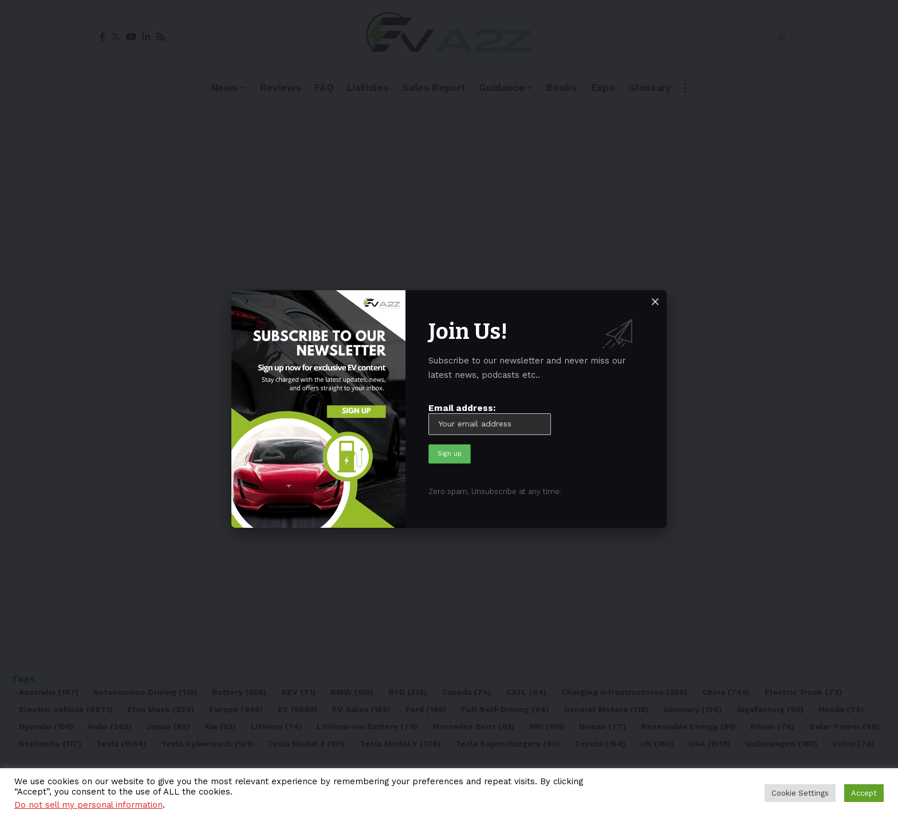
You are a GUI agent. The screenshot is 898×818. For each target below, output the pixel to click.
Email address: (489, 418)
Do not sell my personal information (88, 805)
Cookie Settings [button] (800, 793)
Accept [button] (864, 793)
